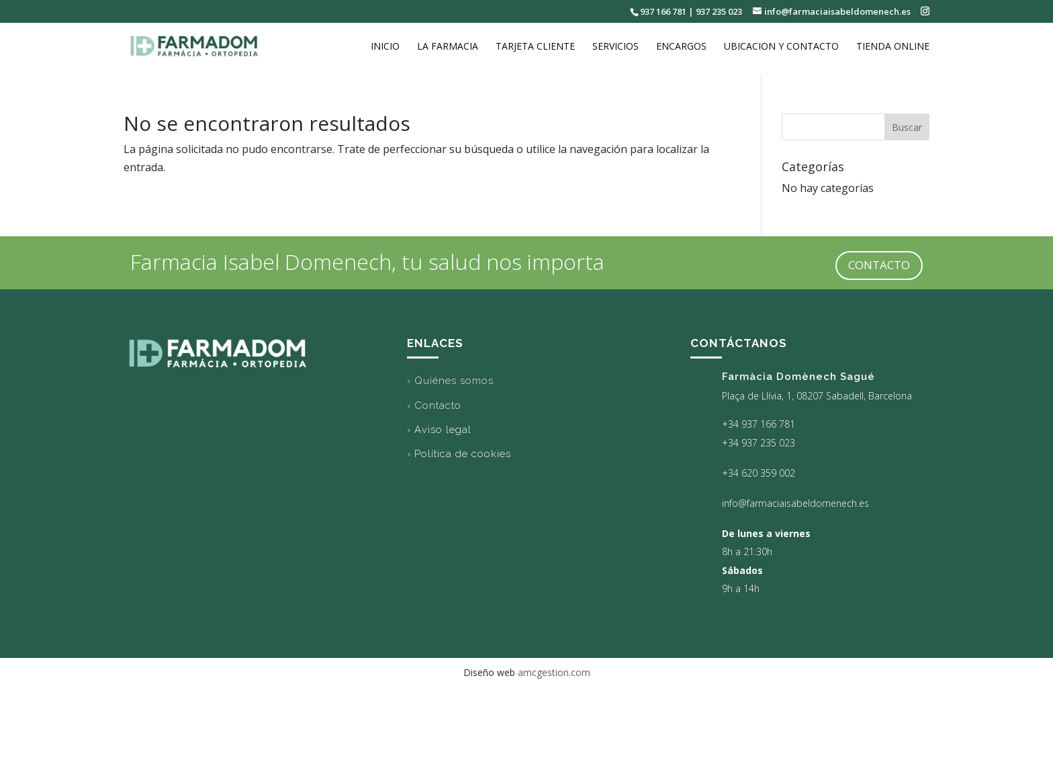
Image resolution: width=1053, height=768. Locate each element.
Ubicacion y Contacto (781, 47)
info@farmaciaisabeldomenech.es (795, 503)
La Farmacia (447, 47)
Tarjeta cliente (535, 47)
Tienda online (892, 47)
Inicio (385, 47)
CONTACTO (879, 265)
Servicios (615, 47)
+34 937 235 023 (758, 442)
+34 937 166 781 (758, 424)
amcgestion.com (554, 672)
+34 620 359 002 (758, 473)
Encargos (681, 47)
